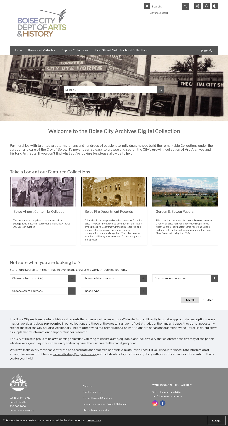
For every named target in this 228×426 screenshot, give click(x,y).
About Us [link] (87, 386)
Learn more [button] (94, 420)
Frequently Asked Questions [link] (97, 398)
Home (18, 50)
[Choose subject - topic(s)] (72, 278)
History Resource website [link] (96, 410)
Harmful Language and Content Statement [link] (105, 404)
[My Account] (205, 6)
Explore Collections (75, 50)
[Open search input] (188, 6)
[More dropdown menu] (206, 50)
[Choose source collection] (214, 278)
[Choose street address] (72, 291)
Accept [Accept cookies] (216, 420)
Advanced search (152, 12)
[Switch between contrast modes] (214, 6)
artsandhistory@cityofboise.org (75, 354)
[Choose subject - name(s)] (143, 278)
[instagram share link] (155, 403)
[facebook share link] (162, 403)
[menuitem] (116, 386)
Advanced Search (81, 96)
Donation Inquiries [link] (92, 392)
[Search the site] (160, 6)
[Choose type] (143, 291)
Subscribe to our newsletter (166, 392)
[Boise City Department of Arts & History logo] (41, 22)
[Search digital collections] (110, 89)
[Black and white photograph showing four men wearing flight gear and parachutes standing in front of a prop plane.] (43, 226)
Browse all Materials (42, 50)
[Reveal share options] (196, 6)
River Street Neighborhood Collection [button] (122, 50)
